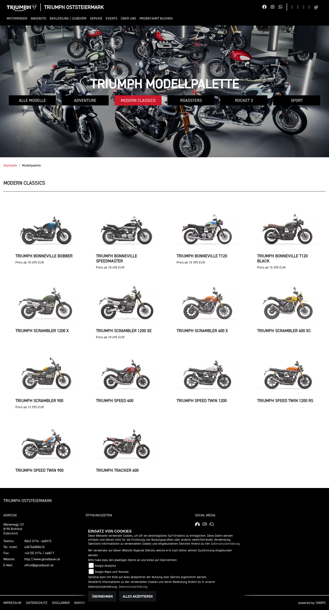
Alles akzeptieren (138, 596)
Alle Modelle (32, 100)
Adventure (85, 100)
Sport (297, 100)
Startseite (10, 165)
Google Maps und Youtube (112, 571)
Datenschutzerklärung (225, 543)
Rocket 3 (244, 100)
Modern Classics (138, 100)
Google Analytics (105, 565)
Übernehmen (102, 596)
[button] (18, 18)
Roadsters (191, 100)
